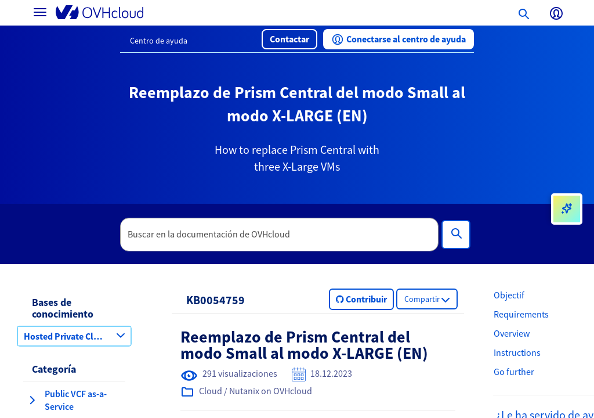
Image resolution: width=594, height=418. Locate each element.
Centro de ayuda (158, 40)
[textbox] (279, 234)
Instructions (517, 352)
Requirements (521, 314)
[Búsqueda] (455, 234)
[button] (289, 39)
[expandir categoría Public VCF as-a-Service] (32, 400)
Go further (514, 371)
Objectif (509, 295)
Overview (512, 333)
